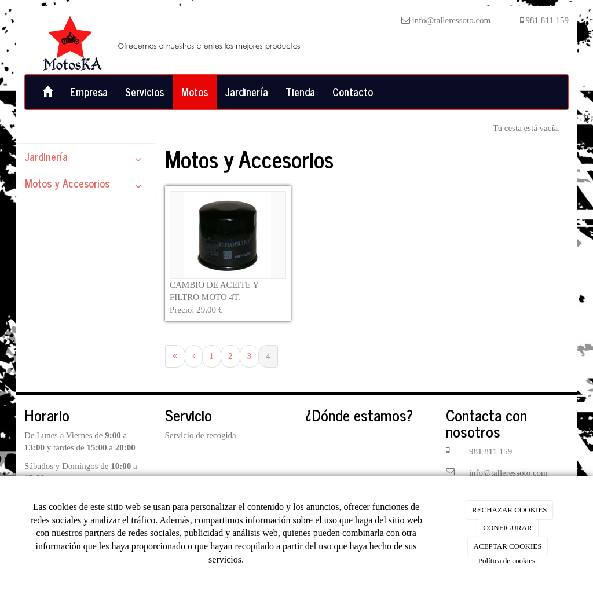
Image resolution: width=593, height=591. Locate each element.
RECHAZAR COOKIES (509, 509)
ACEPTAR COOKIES (508, 546)
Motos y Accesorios (86, 185)
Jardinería (246, 91)
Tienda (300, 91)
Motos (194, 91)
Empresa (89, 91)
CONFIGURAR (507, 527)
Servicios (144, 91)
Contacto (352, 91)
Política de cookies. (507, 560)
